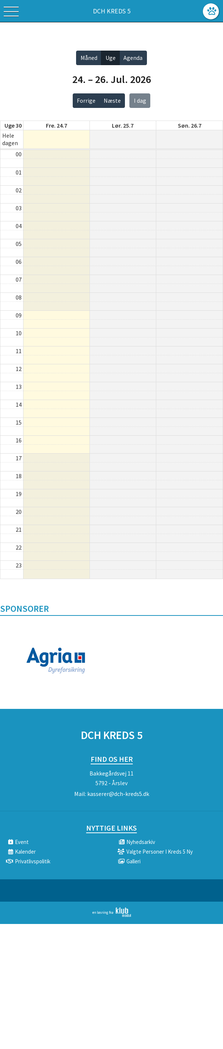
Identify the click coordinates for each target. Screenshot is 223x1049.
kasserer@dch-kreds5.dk (118, 793)
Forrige (86, 100)
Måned (89, 57)
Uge (111, 57)
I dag (140, 100)
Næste (112, 100)
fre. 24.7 (56, 125)
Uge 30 (13, 125)
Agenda (132, 57)
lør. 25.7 (123, 125)
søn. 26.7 (189, 125)
